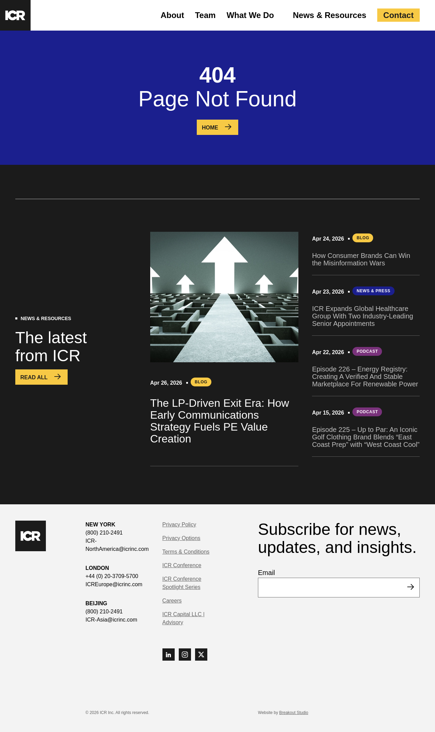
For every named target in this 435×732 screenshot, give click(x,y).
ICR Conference (182, 565)
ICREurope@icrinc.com (114, 584)
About (172, 15)
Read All (34, 377)
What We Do (250, 15)
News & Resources (329, 15)
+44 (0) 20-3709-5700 (112, 576)
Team (205, 15)
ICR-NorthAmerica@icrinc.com (117, 545)
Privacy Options (181, 538)
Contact (398, 15)
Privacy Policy (179, 524)
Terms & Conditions (186, 552)
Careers (172, 601)
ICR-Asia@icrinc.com (111, 620)
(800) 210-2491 (104, 533)
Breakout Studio (293, 712)
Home (210, 127)
